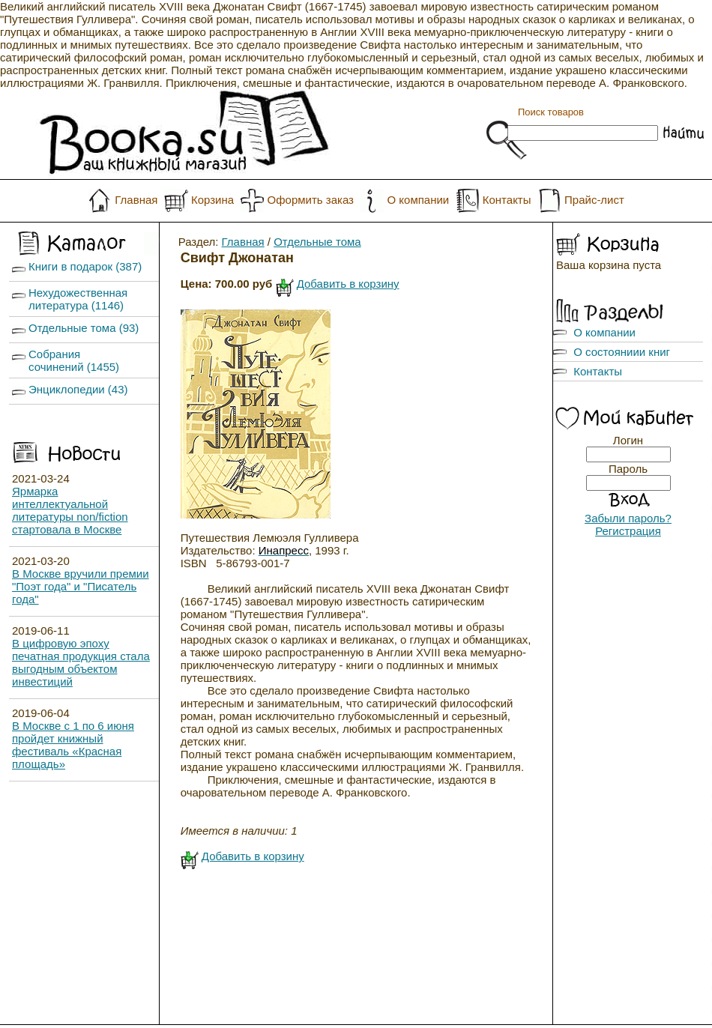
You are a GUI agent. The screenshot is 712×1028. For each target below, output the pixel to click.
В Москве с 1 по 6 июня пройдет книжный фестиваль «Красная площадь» (73, 744)
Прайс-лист (594, 199)
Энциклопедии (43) (78, 389)
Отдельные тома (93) (83, 327)
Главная (136, 199)
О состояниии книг (621, 351)
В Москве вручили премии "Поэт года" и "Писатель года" (80, 586)
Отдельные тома (317, 241)
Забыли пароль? (628, 518)
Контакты (507, 199)
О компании (418, 199)
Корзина (212, 199)
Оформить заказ (311, 199)
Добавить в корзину (348, 283)
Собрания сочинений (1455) (73, 360)
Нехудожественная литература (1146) (77, 299)
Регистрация (628, 530)
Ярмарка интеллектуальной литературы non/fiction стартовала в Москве (70, 510)
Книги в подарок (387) (85, 266)
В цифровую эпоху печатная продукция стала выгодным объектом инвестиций (81, 662)
